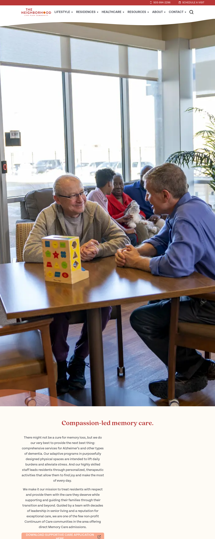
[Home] (36, 18)
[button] (191, 12)
